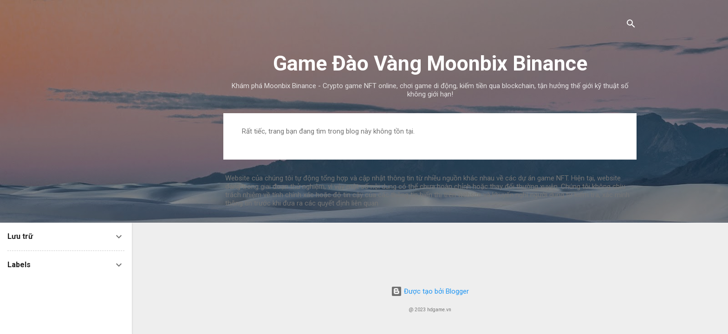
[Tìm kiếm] (631, 25)
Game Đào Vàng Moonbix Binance (430, 63)
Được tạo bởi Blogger (430, 291)
